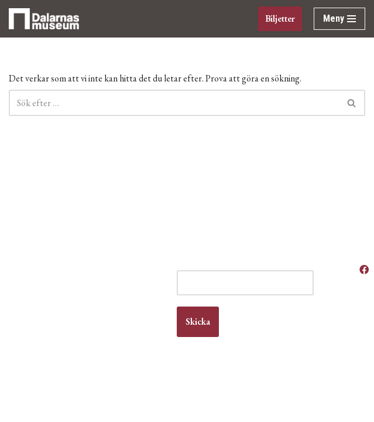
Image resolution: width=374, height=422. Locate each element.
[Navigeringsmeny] (339, 19)
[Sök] (174, 103)
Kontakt (14, 331)
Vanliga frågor (326, 382)
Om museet (327, 360)
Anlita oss (331, 286)
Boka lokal (332, 298)
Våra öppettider (333, 269)
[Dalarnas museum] (44, 18)
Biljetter (280, 18)
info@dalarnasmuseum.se (66, 354)
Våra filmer (324, 405)
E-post (189, 264)
